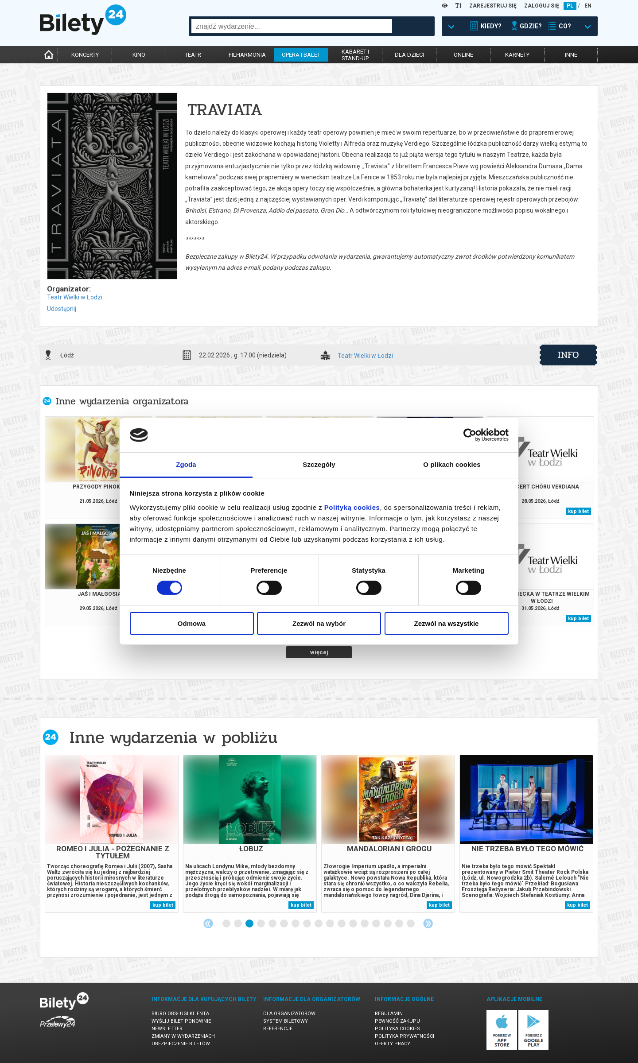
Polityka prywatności (404, 1036)
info (568, 354)
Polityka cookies (397, 1029)
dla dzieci (409, 54)
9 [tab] (319, 923)
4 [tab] (261, 923)
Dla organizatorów (289, 1013)
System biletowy (285, 1021)
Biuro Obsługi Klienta (180, 1013)
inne (571, 54)
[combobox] (292, 26)
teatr (193, 54)
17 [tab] (411, 923)
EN (587, 6)
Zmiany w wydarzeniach (183, 1036)
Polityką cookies (352, 507)
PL (570, 6)
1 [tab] (226, 923)
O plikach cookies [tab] (451, 464)
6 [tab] (284, 923)
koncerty (85, 54)
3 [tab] (249, 923)
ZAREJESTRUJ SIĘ (493, 6)
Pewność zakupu (397, 1021)
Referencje (277, 1029)
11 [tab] (342, 923)
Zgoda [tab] (186, 464)
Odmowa (192, 623)
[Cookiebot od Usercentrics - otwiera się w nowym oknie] (470, 435)
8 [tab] (307, 923)
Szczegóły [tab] (319, 464)
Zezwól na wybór (319, 623)
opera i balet (301, 54)
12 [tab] (353, 923)
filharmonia (247, 54)
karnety (517, 54)
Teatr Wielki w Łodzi (74, 297)
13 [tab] (365, 923)
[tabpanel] (112, 834)
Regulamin (389, 1013)
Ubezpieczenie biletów (181, 1044)
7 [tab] (296, 923)
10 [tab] (330, 923)
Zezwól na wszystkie (446, 623)
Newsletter (167, 1029)
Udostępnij (61, 308)
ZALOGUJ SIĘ (541, 6)
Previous (208, 923)
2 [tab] (238, 923)
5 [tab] (272, 923)
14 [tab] (376, 923)
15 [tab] (388, 923)
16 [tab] (399, 923)
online (463, 54)
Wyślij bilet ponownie (181, 1021)
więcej (319, 652)
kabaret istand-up (355, 55)
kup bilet (578, 511)
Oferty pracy (392, 1044)
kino (138, 54)
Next (428, 923)
